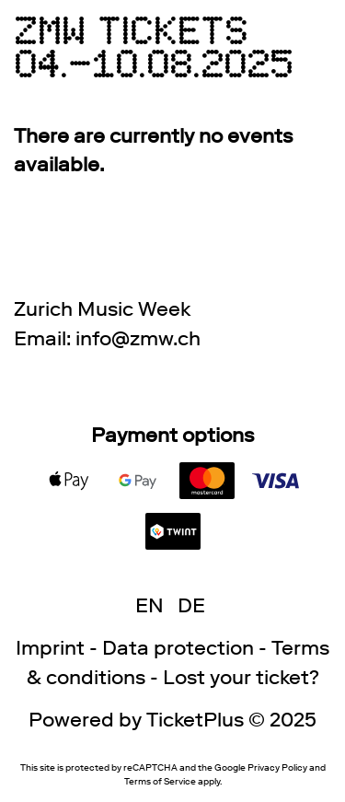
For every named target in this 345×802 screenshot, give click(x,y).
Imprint (50, 647)
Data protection (178, 647)
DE (191, 605)
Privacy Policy (277, 767)
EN (149, 605)
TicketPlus (195, 719)
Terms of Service (160, 781)
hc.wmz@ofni (138, 338)
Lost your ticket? (241, 677)
